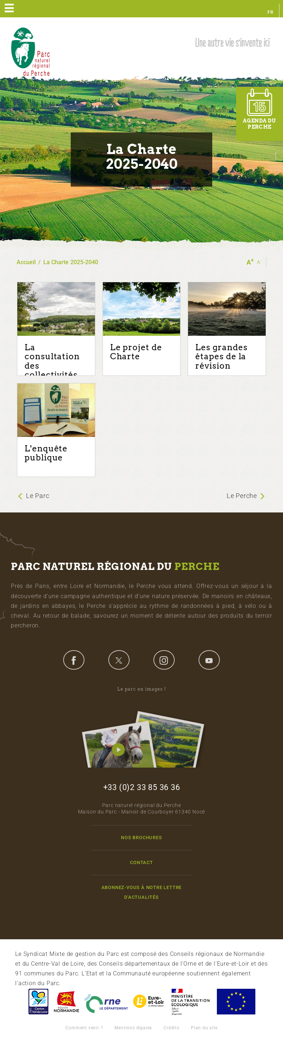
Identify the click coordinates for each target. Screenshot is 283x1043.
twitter (118, 660)
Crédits (171, 1027)
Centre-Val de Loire (37, 1001)
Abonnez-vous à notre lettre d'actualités (141, 892)
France (190, 1001)
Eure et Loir (149, 1001)
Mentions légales (133, 1027)
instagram (163, 660)
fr (270, 12)
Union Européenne (236, 1001)
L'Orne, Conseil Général (106, 1001)
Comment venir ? (84, 1027)
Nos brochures (141, 837)
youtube (209, 660)
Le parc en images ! (141, 727)
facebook (73, 660)
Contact (141, 862)
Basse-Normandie (66, 1001)
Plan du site (204, 1027)
